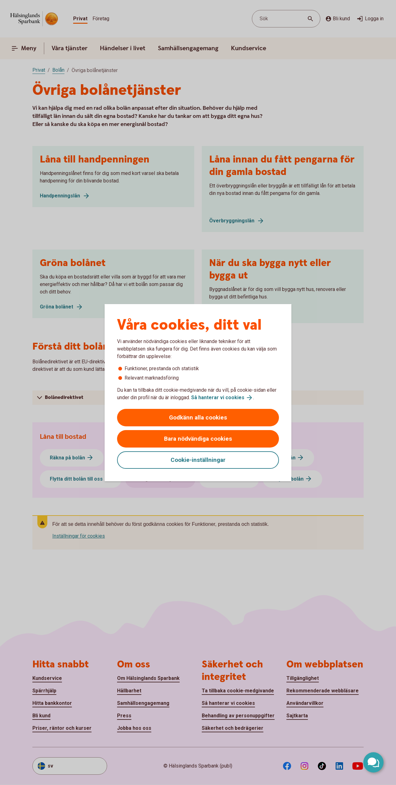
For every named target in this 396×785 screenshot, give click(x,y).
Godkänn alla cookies (198, 417)
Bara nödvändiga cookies (198, 438)
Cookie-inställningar (198, 459)
